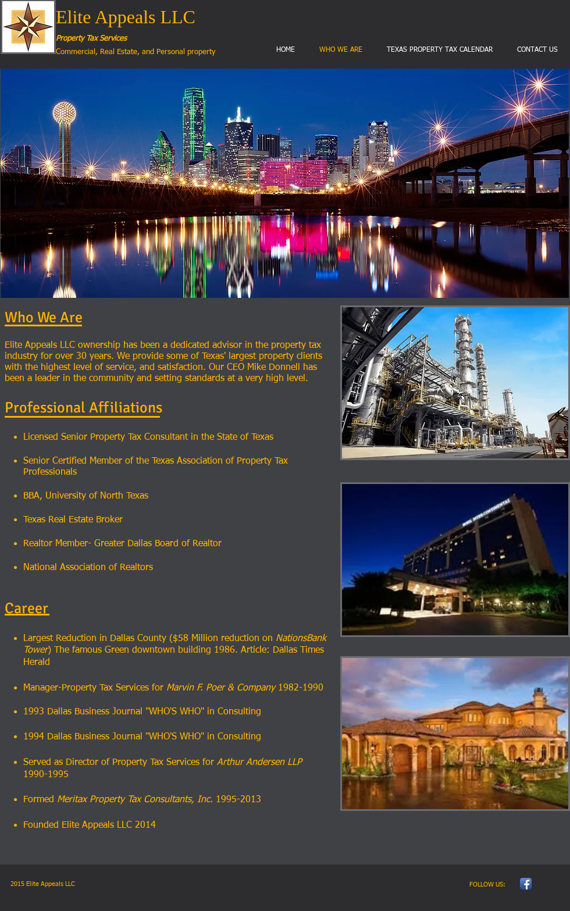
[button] (285, 183)
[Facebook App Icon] (526, 883)
